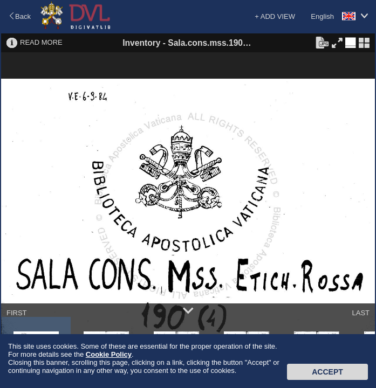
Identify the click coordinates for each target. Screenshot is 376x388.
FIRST (16, 313)
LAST (361, 313)
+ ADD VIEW (275, 16)
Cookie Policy (109, 354)
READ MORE (41, 42)
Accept (327, 372)
